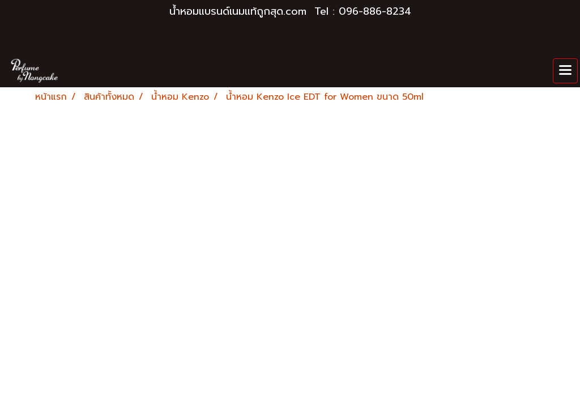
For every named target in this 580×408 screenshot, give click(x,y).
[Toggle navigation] (565, 70)
